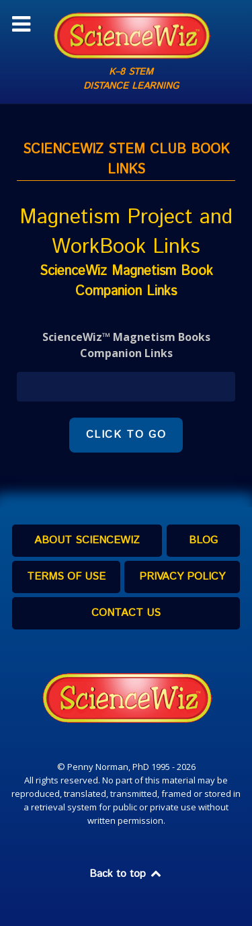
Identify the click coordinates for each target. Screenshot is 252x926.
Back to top (126, 874)
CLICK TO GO (126, 434)
